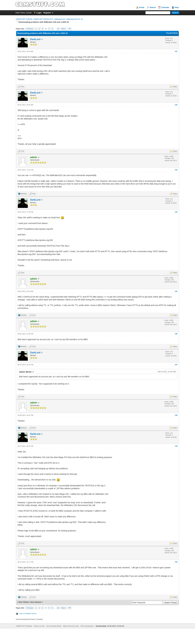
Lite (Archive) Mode (53, 626)
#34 (176, 212)
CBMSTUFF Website (24, 626)
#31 (176, 51)
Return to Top (39, 626)
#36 (176, 334)
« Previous (29, 29)
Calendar (165, 7)
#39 (176, 446)
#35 (176, 291)
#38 (176, 415)
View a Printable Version (27, 613)
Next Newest (36, 602)
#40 (176, 562)
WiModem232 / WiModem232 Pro (67, 19)
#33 (176, 170)
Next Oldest (23, 602)
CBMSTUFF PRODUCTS (43, 19)
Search (153, 7)
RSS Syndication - (88, 626)
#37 (176, 365)
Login (38, 13)
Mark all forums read (71, 626)
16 (58, 29)
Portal (141, 7)
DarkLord (35, 39)
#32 (176, 105)
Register (47, 13)
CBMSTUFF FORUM (24, 19)
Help (177, 7)
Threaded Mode (172, 33)
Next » (63, 29)
